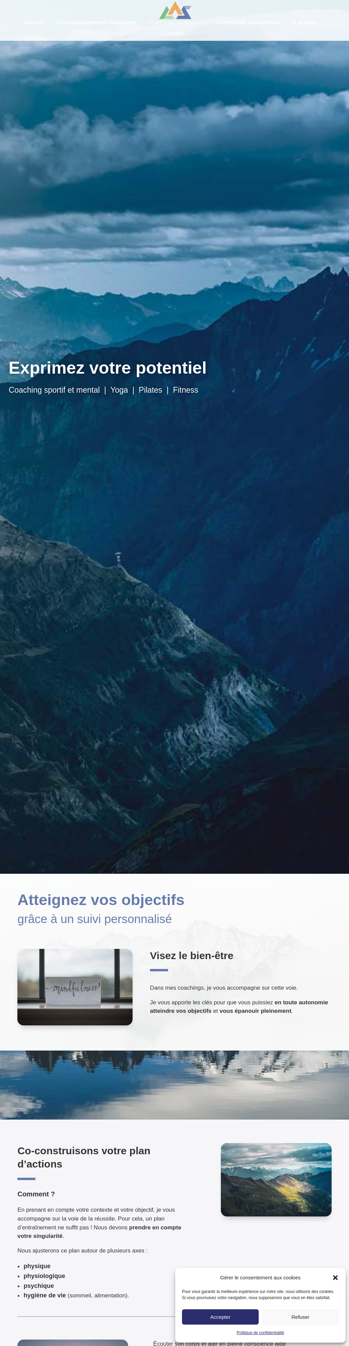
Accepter (220, 1317)
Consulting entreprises (247, 22)
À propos (305, 22)
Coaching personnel (176, 22)
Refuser (300, 1317)
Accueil (34, 22)
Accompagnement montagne (96, 22)
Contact (174, 33)
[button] (335, 1277)
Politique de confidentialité (260, 1332)
